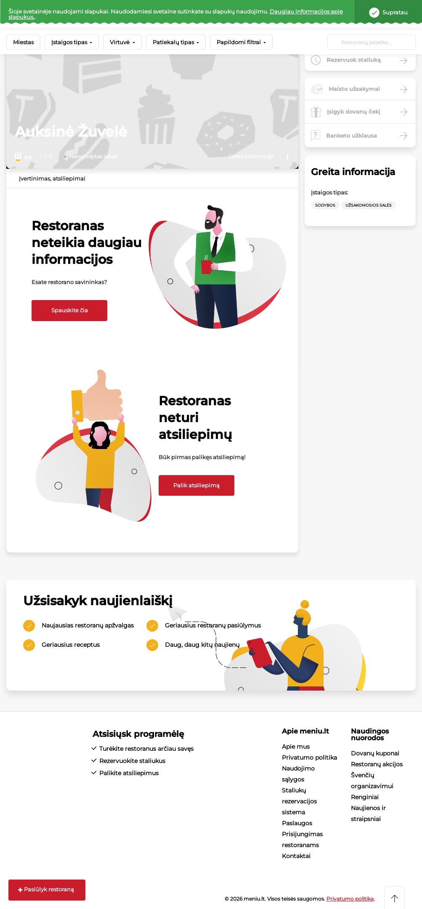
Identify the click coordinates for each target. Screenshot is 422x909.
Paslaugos (297, 823)
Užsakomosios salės (368, 205)
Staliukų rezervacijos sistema (299, 801)
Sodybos (325, 205)
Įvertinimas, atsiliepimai (52, 178)
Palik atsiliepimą (196, 485)
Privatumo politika (309, 757)
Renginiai (365, 797)
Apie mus (296, 746)
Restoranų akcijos (377, 764)
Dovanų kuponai (375, 753)
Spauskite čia (69, 310)
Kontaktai (296, 856)
